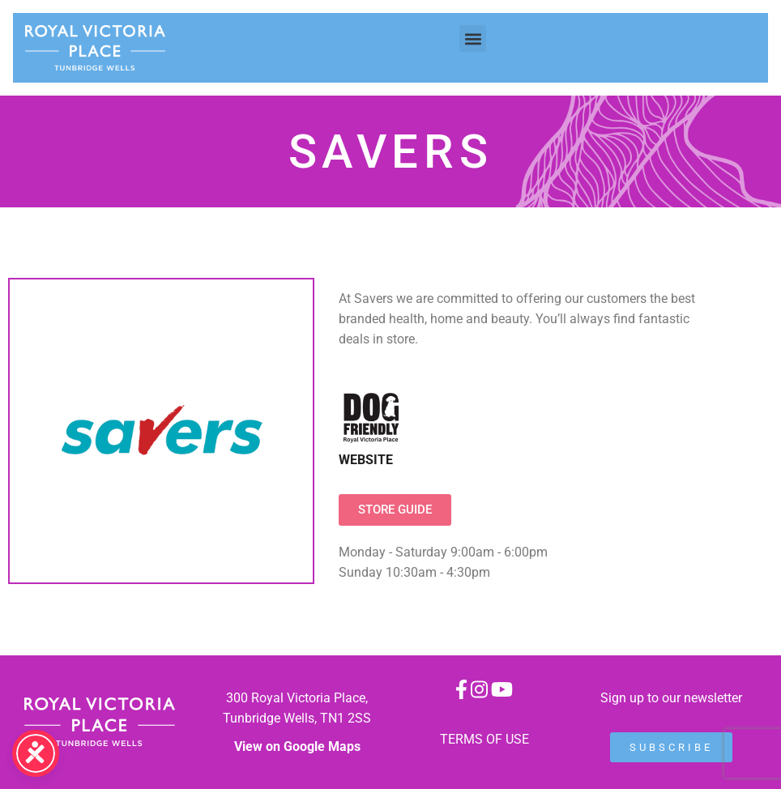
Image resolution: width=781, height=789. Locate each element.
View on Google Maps (297, 746)
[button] (472, 38)
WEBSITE (366, 459)
